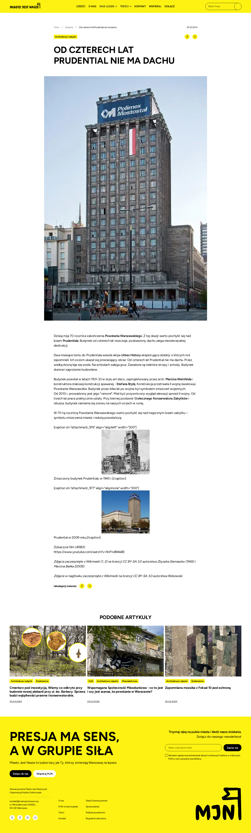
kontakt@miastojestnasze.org (24, 801)
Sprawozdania (92, 806)
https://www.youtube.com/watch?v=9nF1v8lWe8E (89, 552)
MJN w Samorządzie (68, 806)
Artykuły (69, 27)
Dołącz (170, 6)
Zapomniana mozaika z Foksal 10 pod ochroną (198, 688)
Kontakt (140, 6)
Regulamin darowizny (96, 818)
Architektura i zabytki (65, 36)
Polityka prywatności (95, 812)
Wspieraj (155, 6)
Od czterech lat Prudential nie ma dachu (98, 27)
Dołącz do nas (20, 773)
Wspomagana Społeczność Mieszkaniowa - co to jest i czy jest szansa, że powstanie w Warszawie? (125, 689)
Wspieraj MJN (45, 773)
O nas (92, 6)
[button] (108, 6)
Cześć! (80, 6)
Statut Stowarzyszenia (96, 800)
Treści (57, 27)
